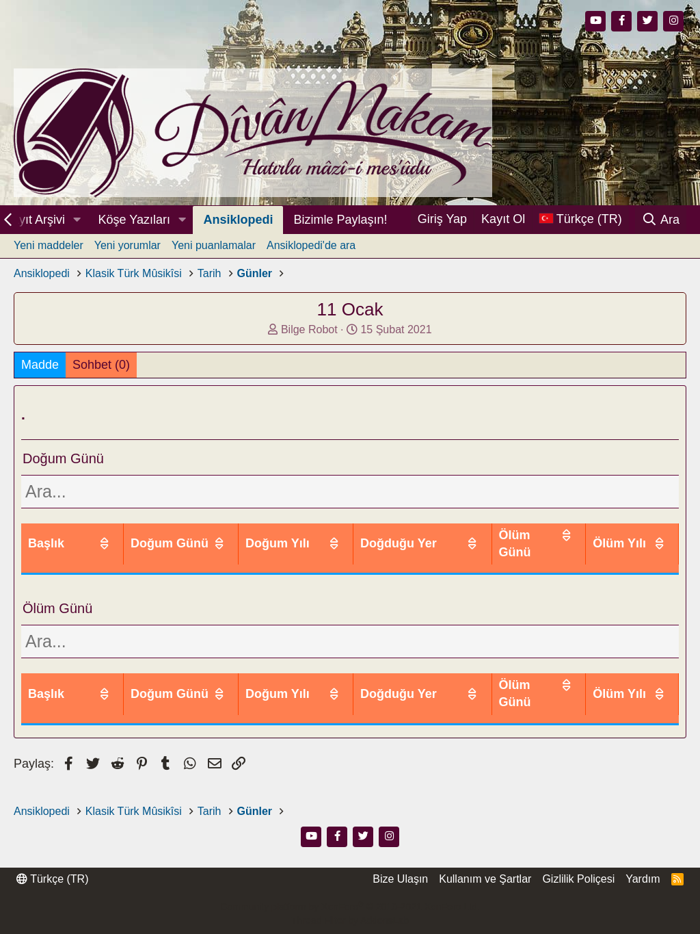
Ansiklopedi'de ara (311, 245)
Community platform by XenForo (349, 906)
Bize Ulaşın (400, 878)
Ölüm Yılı (628, 535)
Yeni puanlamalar (214, 245)
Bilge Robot (309, 329)
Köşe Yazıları (134, 219)
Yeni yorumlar (127, 245)
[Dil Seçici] (580, 219)
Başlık (46, 535)
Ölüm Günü (537, 535)
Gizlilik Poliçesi (578, 878)
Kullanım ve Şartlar (485, 878)
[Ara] (660, 219)
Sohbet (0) (101, 365)
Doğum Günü (231, 535)
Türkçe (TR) (52, 878)
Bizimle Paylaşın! (340, 219)
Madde (40, 365)
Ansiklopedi (238, 219)
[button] (77, 220)
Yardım (642, 878)
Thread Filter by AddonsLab (350, 919)
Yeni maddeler (48, 245)
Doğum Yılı (333, 535)
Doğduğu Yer (434, 535)
